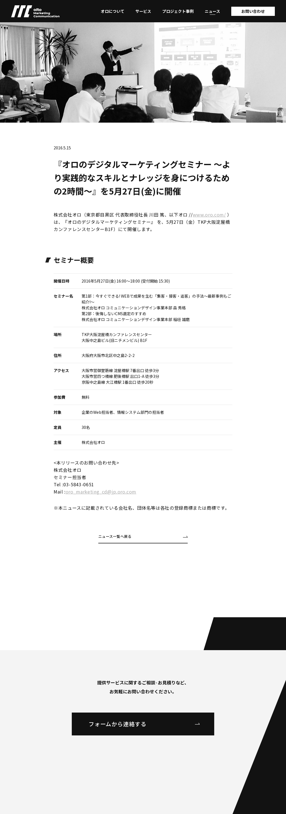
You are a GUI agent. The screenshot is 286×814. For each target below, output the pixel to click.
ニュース (212, 11)
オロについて (112, 11)
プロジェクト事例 (178, 11)
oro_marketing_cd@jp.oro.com (101, 491)
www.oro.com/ (209, 214)
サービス (143, 11)
